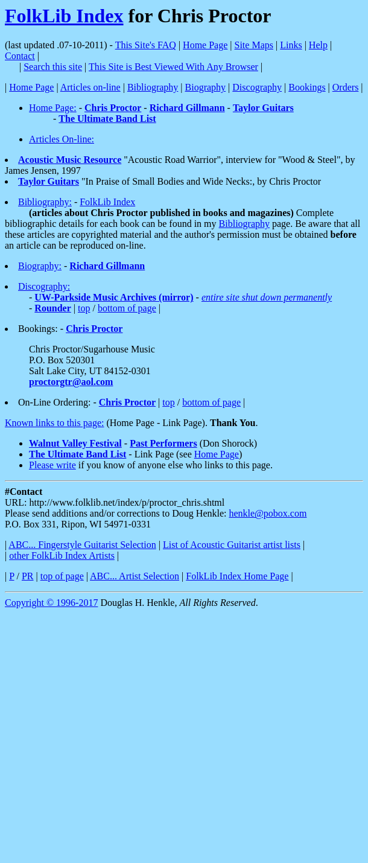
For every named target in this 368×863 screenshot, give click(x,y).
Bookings (306, 87)
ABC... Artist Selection (134, 576)
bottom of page (127, 308)
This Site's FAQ (145, 45)
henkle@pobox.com (267, 513)
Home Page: (53, 108)
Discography (257, 87)
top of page (62, 576)
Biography (205, 87)
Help (318, 45)
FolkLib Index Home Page (237, 576)
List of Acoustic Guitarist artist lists (231, 545)
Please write (52, 465)
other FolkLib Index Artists (62, 555)
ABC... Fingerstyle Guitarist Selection (82, 545)
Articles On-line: (61, 139)
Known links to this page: (54, 423)
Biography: (40, 266)
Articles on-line (90, 87)
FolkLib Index (64, 16)
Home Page (205, 45)
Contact (20, 56)
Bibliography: (45, 202)
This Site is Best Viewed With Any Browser (173, 67)
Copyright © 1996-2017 (51, 602)
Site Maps (254, 45)
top (84, 308)
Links (291, 45)
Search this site (53, 67)
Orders (345, 87)
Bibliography (152, 87)
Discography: (44, 286)
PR (28, 576)
